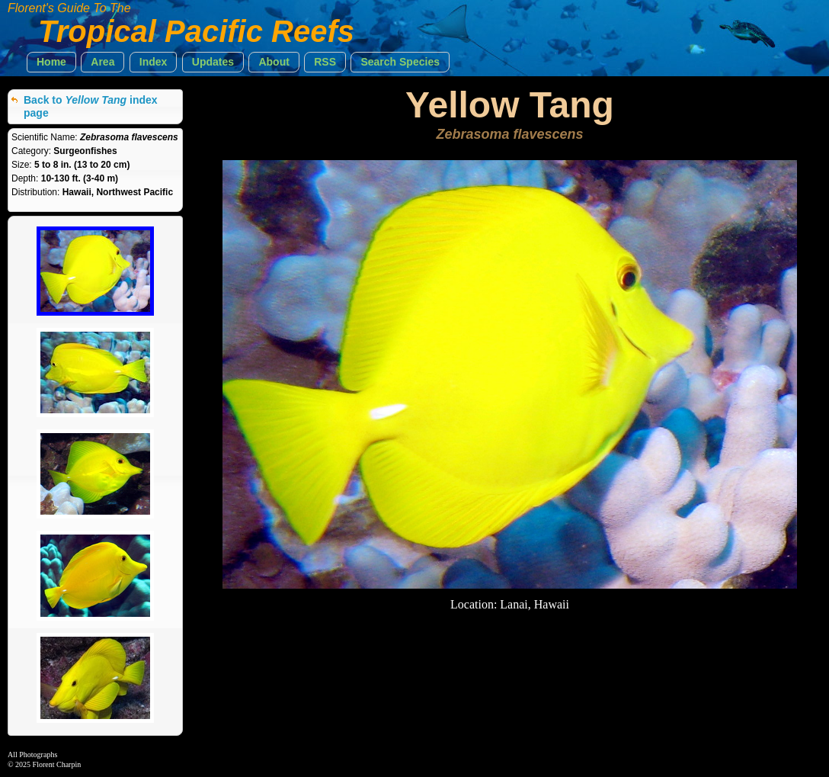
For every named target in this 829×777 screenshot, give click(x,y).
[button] (51, 62)
